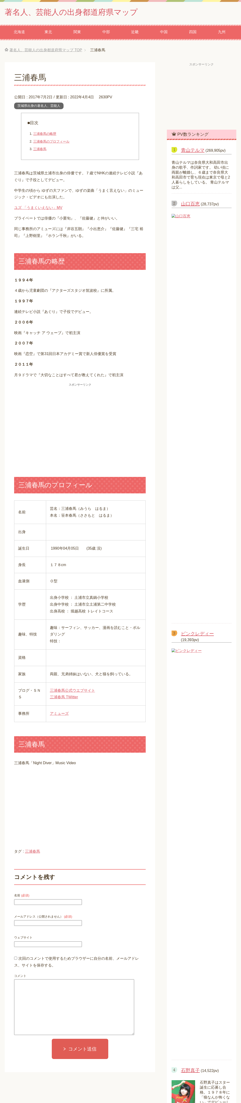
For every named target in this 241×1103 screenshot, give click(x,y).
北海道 (19, 33)
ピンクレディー (197, 278)
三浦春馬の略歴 (44, 134)
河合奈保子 (193, 434)
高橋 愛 (182, 532)
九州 (221, 33)
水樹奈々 (182, 567)
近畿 (135, 33)
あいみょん (184, 558)
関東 (77, 33)
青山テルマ (193, 151)
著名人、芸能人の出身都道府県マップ (77, 12)
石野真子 (190, 361)
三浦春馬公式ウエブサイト (72, 691)
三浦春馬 (39, 150)
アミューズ (59, 714)
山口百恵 (190, 204)
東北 (48, 33)
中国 (164, 33)
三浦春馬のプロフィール (51, 142)
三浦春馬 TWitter (64, 698)
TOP (45, 51)
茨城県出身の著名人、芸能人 (38, 106)
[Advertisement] (80, 424)
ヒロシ (180, 541)
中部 (106, 33)
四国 (193, 33)
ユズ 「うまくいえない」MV (38, 209)
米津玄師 (182, 550)
